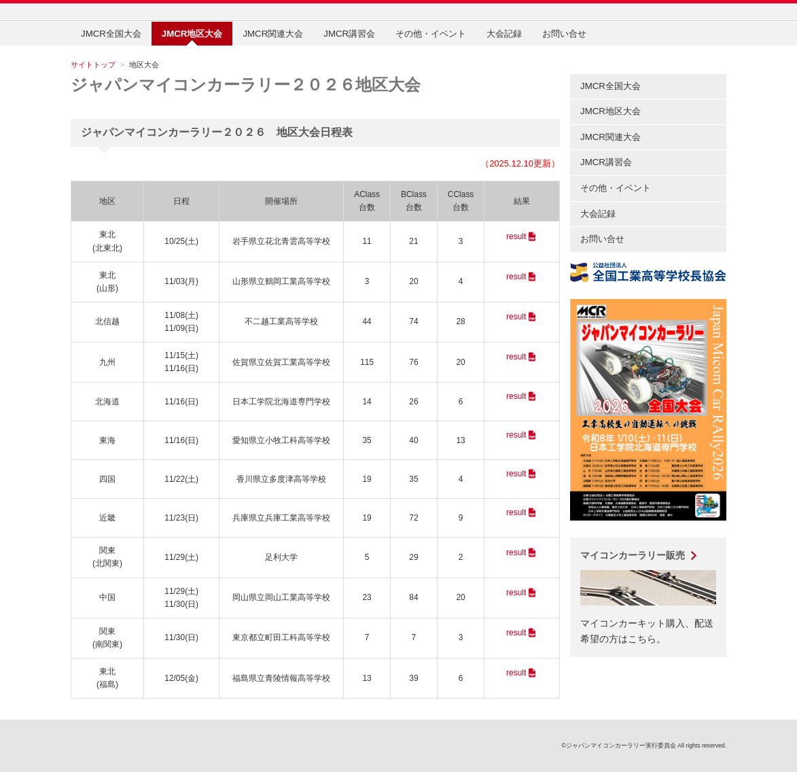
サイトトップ (93, 64)
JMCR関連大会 (273, 34)
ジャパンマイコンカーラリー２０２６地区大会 (246, 84)
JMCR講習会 (349, 34)
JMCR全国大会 (111, 34)
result (516, 236)
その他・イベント (430, 34)
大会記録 (504, 34)
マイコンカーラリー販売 (632, 555)
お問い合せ (564, 34)
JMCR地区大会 (610, 111)
